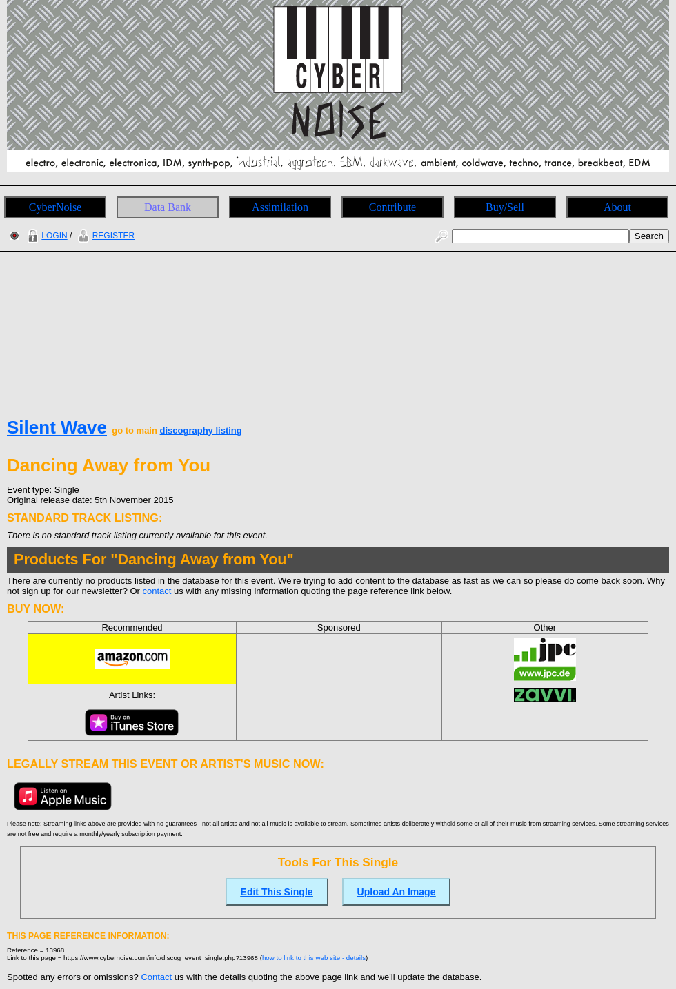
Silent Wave (57, 427)
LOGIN (45, 236)
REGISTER (104, 236)
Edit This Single (277, 891)
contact (157, 591)
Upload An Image (396, 891)
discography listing (201, 430)
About (617, 207)
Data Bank (167, 207)
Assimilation (280, 207)
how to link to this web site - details (314, 957)
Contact (156, 977)
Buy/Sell (505, 207)
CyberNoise (55, 207)
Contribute (392, 207)
